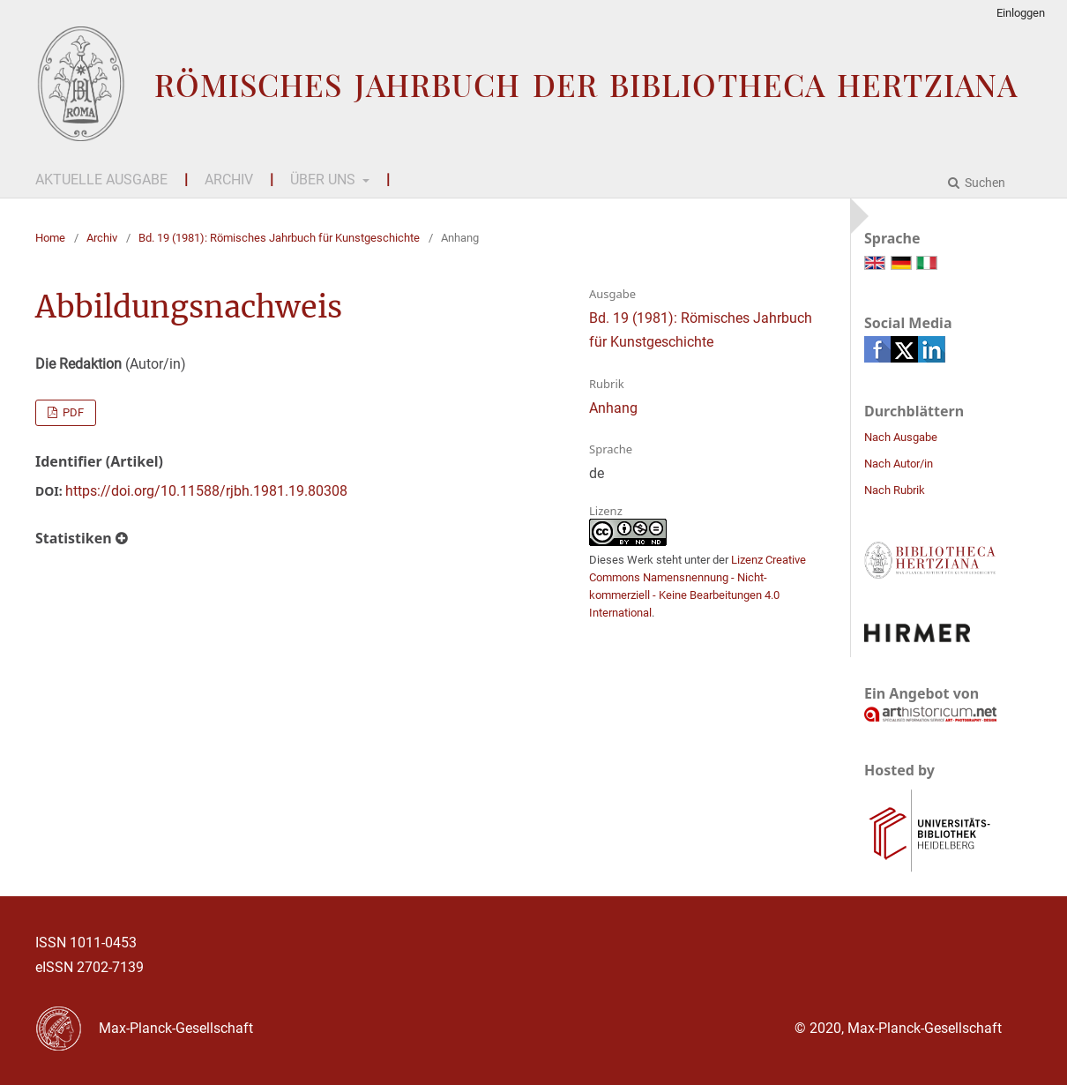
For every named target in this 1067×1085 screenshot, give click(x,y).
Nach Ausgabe (900, 437)
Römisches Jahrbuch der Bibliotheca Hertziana (586, 84)
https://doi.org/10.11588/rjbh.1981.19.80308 (206, 491)
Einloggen (1020, 12)
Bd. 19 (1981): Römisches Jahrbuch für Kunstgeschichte (279, 237)
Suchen (983, 183)
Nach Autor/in (898, 463)
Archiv (229, 179)
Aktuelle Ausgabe (101, 179)
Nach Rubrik (894, 490)
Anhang (613, 408)
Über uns (324, 179)
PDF (72, 412)
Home (50, 237)
